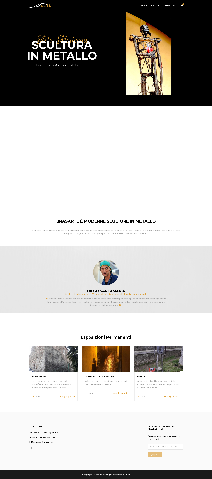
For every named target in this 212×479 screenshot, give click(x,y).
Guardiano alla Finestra (99, 376)
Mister (141, 376)
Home (144, 5)
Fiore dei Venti (40, 376)
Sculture (155, 5)
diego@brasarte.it (44, 442)
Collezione (168, 5)
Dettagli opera (67, 396)
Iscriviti (154, 455)
